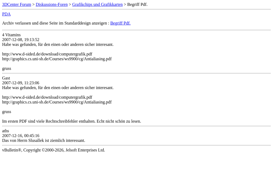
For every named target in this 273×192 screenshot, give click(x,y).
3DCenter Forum (16, 4)
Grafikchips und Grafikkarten (97, 4)
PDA (6, 14)
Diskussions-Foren (52, 4)
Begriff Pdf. (120, 23)
